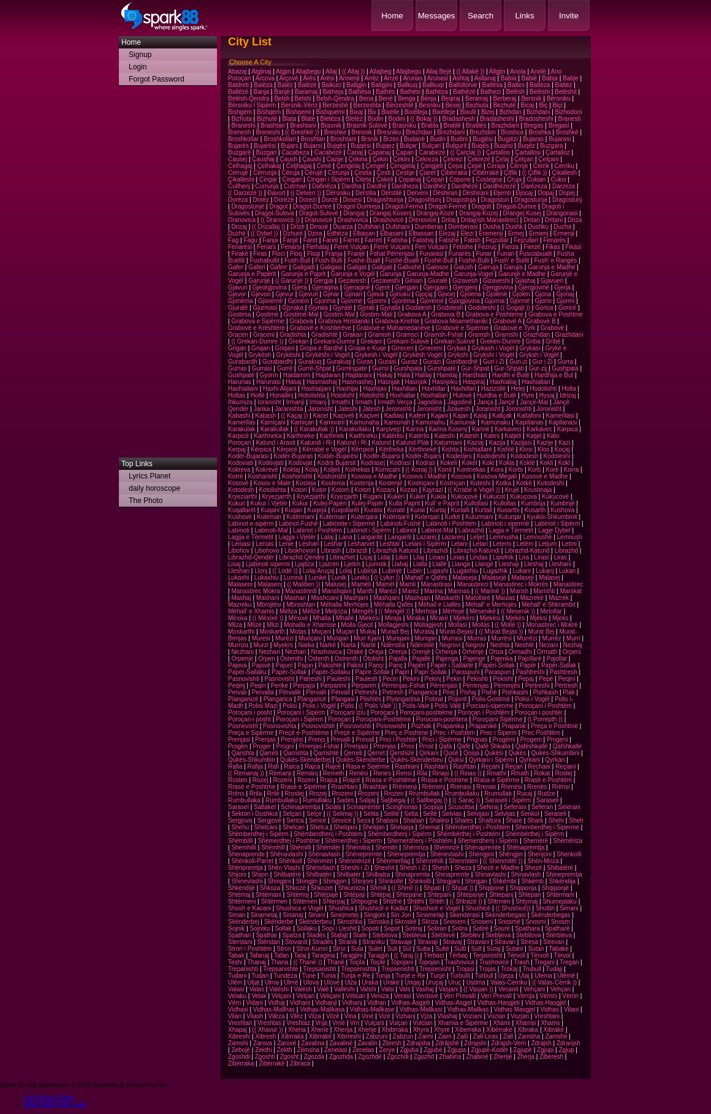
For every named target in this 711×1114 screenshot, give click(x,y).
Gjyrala (318, 307)
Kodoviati (240, 462)
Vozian (496, 1016)
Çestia (362, 172)
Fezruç (487, 247)
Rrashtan (375, 786)
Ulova (311, 982)
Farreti (373, 240)
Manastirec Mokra (255, 591)
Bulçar (408, 145)
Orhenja (446, 651)
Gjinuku (399, 294)
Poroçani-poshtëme (426, 712)
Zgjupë (522, 1050)
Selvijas (504, 813)
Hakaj (385, 375)
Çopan (435, 179)
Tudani (237, 975)
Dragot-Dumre (312, 206)
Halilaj (423, 375)
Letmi (569, 543)
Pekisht (503, 678)
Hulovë (462, 395)
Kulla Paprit (404, 503)
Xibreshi (239, 1036)
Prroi (407, 746)
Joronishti (518, 408)
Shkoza (270, 888)
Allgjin (497, 71)
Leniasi (241, 543)
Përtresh (566, 685)
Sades (345, 800)
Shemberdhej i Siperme (547, 827)
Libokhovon (300, 550)
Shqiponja (522, 888)
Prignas (476, 739)
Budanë (414, 139)
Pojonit (457, 699)
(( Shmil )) (405, 888)
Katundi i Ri (316, 442)
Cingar (268, 179)
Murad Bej (395, 631)
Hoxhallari (433, 395)
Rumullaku (317, 800)
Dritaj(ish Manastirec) (490, 220)
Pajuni (283, 665)
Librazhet (342, 557)
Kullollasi (476, 503)
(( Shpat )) (459, 888)
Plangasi (342, 699)
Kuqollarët (345, 510)
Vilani (571, 1009)
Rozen (306, 780)
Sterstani (240, 942)
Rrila (255, 793)
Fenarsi (291, 247)
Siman (236, 915)
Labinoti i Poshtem (451, 523)
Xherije (366, 1029)
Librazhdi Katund (395, 550)
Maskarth (447, 597)
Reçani (490, 766)
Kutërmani (300, 516)
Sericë (317, 820)
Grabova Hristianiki (344, 321)
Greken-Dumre (500, 341)
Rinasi (440, 773)
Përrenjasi (444, 685)
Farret (351, 240)
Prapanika (450, 726)
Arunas (412, 78)
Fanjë (290, 240)
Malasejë (494, 577)
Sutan (536, 948)
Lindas (478, 557)
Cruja (514, 179)
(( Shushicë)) (512, 908)
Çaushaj (263, 159)
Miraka (415, 618)
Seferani (515, 807)
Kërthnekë (423, 449)
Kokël (469, 462)
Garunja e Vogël (353, 274)
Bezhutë (504, 105)
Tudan (259, 975)
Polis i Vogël (318, 705)
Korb (534, 469)
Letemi (502, 543)
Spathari (239, 935)
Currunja (266, 186)
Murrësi (502, 638)
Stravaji (427, 942)
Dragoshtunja (385, 199)
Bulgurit (456, 145)
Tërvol (562, 955)
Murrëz (551, 638)
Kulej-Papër (368, 503)
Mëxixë (298, 618)
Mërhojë (454, 611)
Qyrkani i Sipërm (491, 759)
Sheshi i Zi (354, 867)
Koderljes (459, 456)
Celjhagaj (299, 166)
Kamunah (397, 422)
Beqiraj (450, 98)
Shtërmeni (242, 901)
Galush (463, 267)
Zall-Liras (485, 1036)
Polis (347, 705)
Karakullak (274, 429)
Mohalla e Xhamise (310, 624)
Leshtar (389, 543)
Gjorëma (403, 301)
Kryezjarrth (276, 496)
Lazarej (426, 537)
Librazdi (356, 550)
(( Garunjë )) (291, 280)
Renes (382, 773)
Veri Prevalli (459, 996)
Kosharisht (262, 476)
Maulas (505, 597)
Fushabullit (264, 260)
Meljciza (336, 611)
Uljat (254, 982)
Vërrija (525, 996)
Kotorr (362, 489)
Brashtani (303, 125)
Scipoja (433, 807)
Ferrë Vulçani (392, 247)
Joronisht (548, 408)
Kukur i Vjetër (269, 503)
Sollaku (307, 928)
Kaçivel (369, 415)
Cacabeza (295, 152)
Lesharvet (361, 543)
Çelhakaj (269, 166)
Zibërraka (241, 1063)
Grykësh (259, 354)
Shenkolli (569, 854)
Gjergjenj (465, 287)
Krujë (512, 489)
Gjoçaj (423, 294)
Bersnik (531, 98)
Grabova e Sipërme (257, 321)
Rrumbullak (424, 793)
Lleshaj (534, 564)
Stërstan (268, 942)
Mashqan (417, 597)
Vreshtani (547, 1016)
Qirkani (429, 753)
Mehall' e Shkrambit (549, 604)
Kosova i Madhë (424, 476)
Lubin (414, 570)
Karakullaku (355, 429)
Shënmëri (320, 861)
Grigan (237, 348)
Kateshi (445, 435)
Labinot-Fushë (298, 523)
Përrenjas (476, 685)
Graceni (264, 334)
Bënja (428, 98)
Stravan (505, 942)
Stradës (322, 942)
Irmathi (341, 402)
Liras (560, 557)
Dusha (492, 226)
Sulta (423, 948)
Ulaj (524, 975)
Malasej (549, 577)
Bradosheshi (536, 118)
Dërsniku (338, 193)
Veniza (379, 996)
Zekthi (263, 1050)
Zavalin (367, 1043)
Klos (543, 449)
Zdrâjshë (447, 1043)
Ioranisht (269, 402)
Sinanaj (293, 915)
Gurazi (432, 361)
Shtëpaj (380, 894)
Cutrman (295, 186)
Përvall (340, 692)
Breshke (335, 132)
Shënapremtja (525, 847)
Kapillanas (529, 422)
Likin (401, 557)
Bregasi (559, 125)
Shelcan (294, 827)
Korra (571, 469)
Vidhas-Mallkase (371, 1009)
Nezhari (295, 651)
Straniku (373, 942)
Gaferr (278, 267)
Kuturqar (510, 516)
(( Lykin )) (387, 577)
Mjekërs (463, 618)
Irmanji (295, 402)
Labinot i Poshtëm (317, 530)
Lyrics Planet (149, 476)
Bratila (429, 125)
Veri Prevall (496, 996)
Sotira (460, 928)
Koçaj (562, 449)
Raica (292, 766)
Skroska (378, 921)
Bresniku (389, 132)
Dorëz (261, 199)
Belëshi (540, 91)
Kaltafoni (529, 415)
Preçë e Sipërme (356, 732)
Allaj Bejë (439, 71)
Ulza (350, 982)
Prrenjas (384, 746)
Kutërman (332, 516)
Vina (350, 1016)
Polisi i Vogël (532, 699)
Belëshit (566, 91)
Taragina (323, 955)
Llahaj (400, 564)
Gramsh (479, 334)
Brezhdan (419, 132)
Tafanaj (259, 955)
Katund (381, 442)
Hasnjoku (445, 381)
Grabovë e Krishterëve (320, 328)
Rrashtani (345, 786)
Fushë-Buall (364, 260)
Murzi (261, 645)
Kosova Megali (497, 476)
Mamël (385, 584)
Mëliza (288, 611)
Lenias (264, 543)
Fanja (270, 240)
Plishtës (370, 699)
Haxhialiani (243, 388)
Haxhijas (375, 388)
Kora (496, 469)
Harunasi (268, 381)
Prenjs (316, 739)
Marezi (388, 591)
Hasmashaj (321, 381)
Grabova (301, 321)
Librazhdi (436, 550)
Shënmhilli (430, 861)
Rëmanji (280, 773)
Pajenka (501, 658)
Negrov (475, 645)
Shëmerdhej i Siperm (353, 840)
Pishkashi (515, 692)
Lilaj (418, 557)
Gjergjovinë (534, 287)
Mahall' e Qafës (426, 577)
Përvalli (316, 692)
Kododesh (524, 456)
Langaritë (370, 537)
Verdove (427, 996)
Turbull (484, 975)
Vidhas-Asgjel (454, 1002)
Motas (298, 631)
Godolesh (449, 307)
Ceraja (495, 166)
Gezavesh (352, 280)
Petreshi (366, 692)
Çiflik (510, 172)
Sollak (283, 928)
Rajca (313, 766)
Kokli (546, 462)
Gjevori (261, 294)
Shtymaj (526, 901)
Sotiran (437, 928)
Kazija (497, 442)
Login (137, 67)
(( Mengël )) (395, 611)
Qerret (375, 753)
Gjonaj (565, 294)
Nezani (548, 645)
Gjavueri (552, 280)
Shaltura (489, 820)
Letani (459, 543)
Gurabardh (242, 361)
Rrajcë (351, 780)
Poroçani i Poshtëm (545, 705)
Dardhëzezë (499, 186)
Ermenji (563, 233)
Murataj (424, 631)
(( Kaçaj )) (294, 415)
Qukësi (493, 753)
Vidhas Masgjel (515, 1009)
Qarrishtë (325, 753)
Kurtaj (438, 510)
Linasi (437, 557)
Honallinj (281, 395)
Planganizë (243, 699)
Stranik (347, 942)
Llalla (420, 564)
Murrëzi (527, 638)
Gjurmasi (265, 307)
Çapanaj (379, 152)
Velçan (305, 996)
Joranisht (488, 408)
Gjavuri (238, 287)
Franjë (356, 253)
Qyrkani (529, 759)
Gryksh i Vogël (538, 354)
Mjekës (515, 618)
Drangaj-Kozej (478, 213)
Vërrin (570, 996)
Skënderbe (279, 921)
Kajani (439, 415)
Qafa (445, 746)
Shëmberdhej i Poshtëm (478, 827)
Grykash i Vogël (492, 348)
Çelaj (502, 159)
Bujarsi (312, 145)
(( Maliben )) (303, 584)
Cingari (292, 179)
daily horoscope (154, 488)
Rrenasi (460, 786)
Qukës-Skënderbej (305, 759)
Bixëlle (390, 112)
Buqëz (526, 145)
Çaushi (311, 159)
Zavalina (313, 1043)
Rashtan (465, 766)
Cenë (324, 166)
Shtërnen (304, 901)
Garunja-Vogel (473, 274)
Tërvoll (539, 955)
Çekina (357, 159)
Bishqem (269, 112)
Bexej (453, 105)
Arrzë (391, 78)
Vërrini (548, 996)
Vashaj (425, 989)
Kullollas (504, 503)
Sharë (514, 820)
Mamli (408, 584)
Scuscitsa (461, 807)
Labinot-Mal (437, 530)
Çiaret (427, 172)
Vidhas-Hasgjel (545, 1002)
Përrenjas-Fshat (403, 685)
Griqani (284, 348)
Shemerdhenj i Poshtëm (420, 840)
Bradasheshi (497, 118)
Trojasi (465, 969)
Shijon (259, 874)
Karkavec (539, 429)
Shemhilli (243, 847)
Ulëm (235, 982)
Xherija (342, 1029)
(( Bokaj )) (424, 118)
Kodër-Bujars (423, 456)
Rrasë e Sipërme (303, 786)
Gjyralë (342, 307)
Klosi (526, 449)
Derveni (417, 193)
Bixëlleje (443, 112)
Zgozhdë (370, 1056)
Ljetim (352, 564)
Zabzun (403, 1036)
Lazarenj (453, 537)
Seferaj (489, 807)
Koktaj (291, 469)
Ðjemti (502, 193)
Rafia (235, 766)
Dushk (514, 226)
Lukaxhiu (266, 577)
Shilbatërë (287, 874)
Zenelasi (336, 1050)
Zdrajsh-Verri (508, 1043)
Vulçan (398, 1023)
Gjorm (543, 301)
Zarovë (286, 1043)
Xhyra (421, 1029)
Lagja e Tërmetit (511, 530)
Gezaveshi (385, 280)
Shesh (440, 867)
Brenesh (239, 132)
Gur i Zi (543, 361)
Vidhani (300, 1002)
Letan (480, 543)
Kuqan (293, 510)
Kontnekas (471, 469)
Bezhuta (477, 105)
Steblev (470, 935)
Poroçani (382, 712)
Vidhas (549, 1009)
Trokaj (509, 969)
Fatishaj (423, 240)
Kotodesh (241, 489)
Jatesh (371, 408)
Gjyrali (366, 307)
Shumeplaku (559, 901)
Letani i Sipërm (425, 543)
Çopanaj (409, 179)
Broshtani (343, 139)
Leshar (333, 543)
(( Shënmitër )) (502, 861)
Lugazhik (495, 570)
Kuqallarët (242, 510)
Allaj (331, 71)
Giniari (414, 280)
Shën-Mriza (543, 861)
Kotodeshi (550, 483)
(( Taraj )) (406, 955)
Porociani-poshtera (442, 719)
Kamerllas (241, 422)
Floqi (314, 253)
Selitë (391, 813)
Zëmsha (308, 1050)
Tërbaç (458, 955)
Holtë (258, 395)
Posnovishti (355, 726)
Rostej (563, 773)
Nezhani (242, 651)
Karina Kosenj (447, 429)
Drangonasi (561, 213)
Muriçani (310, 638)
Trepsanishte (280, 969)
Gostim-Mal (339, 314)
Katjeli (512, 435)
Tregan (569, 962)
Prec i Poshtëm (454, 732)
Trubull (531, 969)
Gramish (379, 334)
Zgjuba (409, 1050)
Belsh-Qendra (335, 98)
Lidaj (384, 557)
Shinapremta (412, 874)
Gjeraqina (325, 287)
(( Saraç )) (466, 800)
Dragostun (495, 199)
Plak (568, 692)
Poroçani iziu (347, 712)
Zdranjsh (568, 1043)
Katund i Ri (351, 442)
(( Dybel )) (264, 233)
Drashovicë (388, 220)
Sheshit (384, 867)
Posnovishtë (318, 726)
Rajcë (333, 766)
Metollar (551, 611)
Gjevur (284, 294)
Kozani (385, 489)
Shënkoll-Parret (252, 861)
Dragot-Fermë (447, 206)
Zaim (445, 1036)
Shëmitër (328, 847)
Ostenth (318, 658)
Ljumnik (375, 564)
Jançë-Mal (534, 402)
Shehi (556, 820)
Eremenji (491, 233)
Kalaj (480, 415)
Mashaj (241, 597)
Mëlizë (311, 611)
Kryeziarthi (242, 496)
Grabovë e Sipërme (462, 328)
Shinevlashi (246, 881)
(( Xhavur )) (267, 1029)
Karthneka (268, 435)
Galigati (381, 267)
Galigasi (331, 267)
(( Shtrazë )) (466, 901)
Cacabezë (328, 152)
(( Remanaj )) (246, 773)
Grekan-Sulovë (454, 341)
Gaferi (256, 267)
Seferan (542, 807)
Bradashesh (459, 118)
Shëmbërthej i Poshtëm (468, 834)
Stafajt (339, 935)
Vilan (234, 1016)
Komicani (387, 469)
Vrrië (338, 1023)
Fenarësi (240, 247)
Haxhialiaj (503, 381)
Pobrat (434, 699)
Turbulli (460, 975)
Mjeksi (538, 618)
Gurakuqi (339, 361)
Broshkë (567, 132)
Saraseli (547, 800)
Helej (518, 388)
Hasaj (294, 381)
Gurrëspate (351, 368)
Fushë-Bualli (402, 260)
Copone (460, 179)
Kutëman (269, 516)
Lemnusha (504, 537)
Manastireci (473, 584)
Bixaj (356, 112)
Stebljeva (498, 935)
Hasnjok (416, 381)
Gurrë (285, 368)
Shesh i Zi (413, 867)
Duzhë (237, 233)
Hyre (528, 395)
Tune (309, 975)
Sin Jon (400, 915)
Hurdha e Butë (497, 395)
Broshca (512, 132)
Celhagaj (240, 166)
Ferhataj (317, 247)
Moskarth (272, 631)
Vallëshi (344, 989)
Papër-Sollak (289, 672)
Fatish (472, 240)
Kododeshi (491, 456)
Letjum (547, 543)
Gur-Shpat (475, 368)
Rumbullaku (281, 800)
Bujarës (238, 145)
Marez (410, 591)
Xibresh (265, 1036)
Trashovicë (494, 962)
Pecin (390, 678)
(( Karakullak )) (314, 429)
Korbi (516, 469)
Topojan (428, 962)
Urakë (391, 982)
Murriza (238, 645)
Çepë (474, 166)
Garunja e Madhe (551, 267)
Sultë (442, 948)
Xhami (501, 1023)
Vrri (354, 1023)
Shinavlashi (490, 874)
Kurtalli (460, 510)
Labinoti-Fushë (401, 523)
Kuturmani (479, 516)
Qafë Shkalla (492, 746)
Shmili (378, 888)
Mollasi (457, 624)
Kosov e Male (272, 483)
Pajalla (398, 658)
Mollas (481, 624)
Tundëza (285, 975)
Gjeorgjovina (270, 287)
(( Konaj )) (418, 469)
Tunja (382, 975)
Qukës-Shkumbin (251, 759)
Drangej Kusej (522, 213)
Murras (476, 638)
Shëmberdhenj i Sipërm (400, 834)
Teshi (235, 962)
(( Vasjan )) (478, 989)
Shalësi (439, 820)
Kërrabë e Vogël (324, 449)
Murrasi (452, 638)
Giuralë (437, 280)
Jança (485, 402)
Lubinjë (391, 570)
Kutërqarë (396, 516)
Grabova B (445, 314)
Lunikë (317, 577)
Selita (371, 813)
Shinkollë (390, 881)
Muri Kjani (367, 638)
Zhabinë (477, 1056)
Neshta (500, 645)
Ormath (547, 651)
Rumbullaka (244, 800)
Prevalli (340, 739)
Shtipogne (364, 901)
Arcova (265, 78)
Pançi (376, 665)
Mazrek (559, 597)
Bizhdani (538, 112)
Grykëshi (288, 354)
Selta (411, 813)
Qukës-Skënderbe (361, 759)
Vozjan (520, 1016)
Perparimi (334, 685)
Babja (550, 78)
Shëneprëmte (363, 854)
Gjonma (325, 301)
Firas (260, 253)
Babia (509, 78)
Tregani (544, 962)
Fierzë (532, 247)
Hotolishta (311, 395)
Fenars (266, 247)
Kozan (408, 489)
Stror (339, 948)
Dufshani (397, 226)
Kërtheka (391, 449)
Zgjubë (433, 1050)
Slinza (430, 921)
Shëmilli (300, 847)
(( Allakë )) (471, 71)
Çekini (402, 159)
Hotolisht (342, 395)
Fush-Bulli (328, 260)
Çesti (383, 172)
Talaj (300, 955)
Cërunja (338, 172)
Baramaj (306, 91)
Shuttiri (545, 908)
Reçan (514, 766)
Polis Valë (448, 705)
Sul (406, 948)
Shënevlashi (446, 854)
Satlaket (265, 807)
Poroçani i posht (250, 712)
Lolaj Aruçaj (319, 570)
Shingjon (334, 881)
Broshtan (313, 139)
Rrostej (294, 793)
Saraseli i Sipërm (508, 800)
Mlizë (255, 624)
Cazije (335, 159)
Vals (405, 989)
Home (392, 15)
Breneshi (267, 132)
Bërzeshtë (400, 105)
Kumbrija (533, 503)
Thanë (335, 962)
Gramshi (506, 334)
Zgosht (289, 1056)
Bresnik (362, 132)
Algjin (283, 71)
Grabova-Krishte (397, 321)
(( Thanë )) (307, 962)
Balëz (285, 85)
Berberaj (504, 98)
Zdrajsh (541, 1043)
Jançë (506, 402)
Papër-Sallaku (247, 672)
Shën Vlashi (284, 867)
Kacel (320, 415)
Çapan (405, 152)
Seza (364, 820)
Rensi (404, 773)
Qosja (471, 753)
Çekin (381, 159)
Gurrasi (262, 368)
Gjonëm (298, 301)
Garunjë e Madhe (522, 274)
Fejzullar (497, 240)
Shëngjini (481, 854)
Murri (573, 638)
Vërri (234, 1002)
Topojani (401, 962)
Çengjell (431, 166)
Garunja (390, 274)
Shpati (432, 888)
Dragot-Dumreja (358, 206)
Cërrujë (238, 172)
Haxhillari (463, 388)
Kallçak (502, 415)
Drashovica (352, 220)
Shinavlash (526, 874)
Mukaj (368, 631)
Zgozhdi (398, 1056)
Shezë (533, 867)
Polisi (290, 705)
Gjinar (331, 294)
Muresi (261, 638)
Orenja (398, 651)
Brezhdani (451, 132)
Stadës (315, 935)
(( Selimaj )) (343, 813)
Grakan (353, 334)
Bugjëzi (508, 139)
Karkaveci (508, 429)
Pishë (488, 692)
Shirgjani (448, 881)
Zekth (284, 1050)
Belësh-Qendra (248, 98)
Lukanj (544, 570)
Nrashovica (326, 651)
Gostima (239, 314)
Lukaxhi (238, 577)
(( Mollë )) (508, 624)
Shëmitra (358, 847)
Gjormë (520, 301)
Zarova (262, 1043)
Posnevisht (243, 726)
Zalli (462, 1036)
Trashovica (459, 962)
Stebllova (528, 935)
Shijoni (237, 874)
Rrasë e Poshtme (251, 786)
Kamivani (331, 422)
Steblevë (443, 935)
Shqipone (491, 888)
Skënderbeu (315, 921)
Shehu (240, 827)
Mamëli (361, 584)
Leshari (309, 543)
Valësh (303, 989)
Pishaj (468, 692)
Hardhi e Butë (511, 375)
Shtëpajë (326, 894)
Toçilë (378, 962)
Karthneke (301, 435)
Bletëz (354, 118)
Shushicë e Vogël (436, 908)
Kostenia (333, 483)
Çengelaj (348, 166)
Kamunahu (430, 422)
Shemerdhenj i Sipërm (487, 840)
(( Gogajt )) (515, 307)
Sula (357, 948)
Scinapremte (363, 807)
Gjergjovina (498, 287)
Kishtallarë (477, 449)
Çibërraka (454, 172)
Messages (436, 15)
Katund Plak (412, 442)
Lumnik (293, 577)
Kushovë (240, 516)
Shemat (429, 827)
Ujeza (506, 975)
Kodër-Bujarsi (382, 456)
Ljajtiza (304, 564)
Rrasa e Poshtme (444, 780)
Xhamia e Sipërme (463, 1023)
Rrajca (329, 780)
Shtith (437, 901)
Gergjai (323, 280)
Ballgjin (356, 85)
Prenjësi (292, 739)
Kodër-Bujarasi (248, 456)
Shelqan (373, 827)
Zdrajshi (475, 1043)
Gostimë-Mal (301, 314)
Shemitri (386, 847)
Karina (415, 429)
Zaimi (425, 1036)
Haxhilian (404, 388)
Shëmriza (415, 847)
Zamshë (556, 1036)
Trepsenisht (435, 969)
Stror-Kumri (311, 948)
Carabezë (432, 152)
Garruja (488, 267)
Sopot (392, 928)
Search (480, 15)
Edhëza (337, 233)
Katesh (469, 435)
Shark (535, 820)
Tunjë (437, 975)
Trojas (487, 969)
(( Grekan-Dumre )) (257, 341)
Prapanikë (482, 726)
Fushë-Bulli (473, 260)
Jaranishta (289, 408)
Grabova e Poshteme (494, 314)
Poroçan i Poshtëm (484, 712)
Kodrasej (373, 462)
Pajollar (557, 658)
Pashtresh (563, 672)
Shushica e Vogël (299, 908)
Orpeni (572, 651)
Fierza (510, 247)
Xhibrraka (395, 1029)
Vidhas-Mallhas (274, 1009)
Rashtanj (436, 766)
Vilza (314, 1016)
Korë (552, 469)
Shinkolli (419, 881)
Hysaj (547, 395)
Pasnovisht (279, 678)
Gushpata (565, 368)
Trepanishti (243, 969)
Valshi (368, 989)
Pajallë (421, 658)
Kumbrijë (562, 503)
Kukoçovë (464, 496)
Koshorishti (297, 476)
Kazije (545, 442)
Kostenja (362, 483)
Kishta (449, 449)
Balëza (263, 85)
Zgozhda (341, 1056)
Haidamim (297, 375)
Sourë (501, 928)
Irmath (364, 402)
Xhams (550, 1023)
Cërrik (541, 166)
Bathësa (359, 91)
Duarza (342, 226)
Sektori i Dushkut (254, 813)
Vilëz (296, 1016)
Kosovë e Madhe (545, 476)
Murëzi (284, 638)
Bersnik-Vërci (299, 105)
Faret (310, 240)
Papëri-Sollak (496, 665)
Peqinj (236, 685)
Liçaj (366, 557)
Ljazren (329, 564)
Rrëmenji (404, 786)
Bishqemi (298, 112)
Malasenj (269, 584)
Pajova (237, 665)
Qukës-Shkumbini (555, 753)
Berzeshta (367, 105)
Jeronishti (399, 408)
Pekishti (477, 678)
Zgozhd (424, 1056)
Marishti (544, 591)
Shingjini (279, 881)
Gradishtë (324, 334)
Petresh (392, 692)
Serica (294, 820)
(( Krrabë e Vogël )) (474, 489)
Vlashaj (447, 1016)
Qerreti (353, 753)
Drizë (298, 226)
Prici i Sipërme (442, 739)
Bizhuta (241, 118)
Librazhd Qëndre (302, 557)
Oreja (375, 651)
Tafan (281, 955)
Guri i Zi (493, 361)
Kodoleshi (556, 456)
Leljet (477, 537)
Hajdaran (328, 375)
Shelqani (345, 827)
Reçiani (565, 766)
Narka (306, 645)
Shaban (413, 820)
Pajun (305, 665)
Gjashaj (525, 280)
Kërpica (261, 449)
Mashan (295, 597)
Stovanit (296, 942)
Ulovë (332, 982)
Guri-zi (518, 361)
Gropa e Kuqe (367, 348)
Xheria (297, 1029)
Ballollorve (463, 85)
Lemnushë (537, 537)
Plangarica (278, 699)
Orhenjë (473, 651)
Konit (445, 469)
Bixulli (468, 112)
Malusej (335, 584)
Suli (392, 948)
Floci (278, 253)
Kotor (319, 489)
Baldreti (238, 85)
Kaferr (417, 415)
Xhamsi (525, 1023)
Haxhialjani (317, 388)
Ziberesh (551, 1056)
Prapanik (514, 726)
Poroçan (339, 719)
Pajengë (474, 658)
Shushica (341, 908)
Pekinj (433, 678)
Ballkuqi (433, 85)
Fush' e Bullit (511, 260)
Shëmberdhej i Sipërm (258, 834)
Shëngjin (511, 854)
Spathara (527, 928)
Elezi (467, 233)
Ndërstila (393, 645)
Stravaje (401, 942)
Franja (333, 253)
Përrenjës (507, 685)
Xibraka (527, 1029)
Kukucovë (555, 496)
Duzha (562, 226)
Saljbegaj (393, 800)
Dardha (351, 186)
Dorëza (238, 199)
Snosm (560, 921)
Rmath (520, 773)
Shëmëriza (567, 840)
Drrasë (319, 226)
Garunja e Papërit (252, 274)
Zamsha (529, 1036)
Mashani (267, 597)
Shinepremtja (564, 874)
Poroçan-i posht (249, 719)
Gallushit (409, 267)
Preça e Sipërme (250, 732)
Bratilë (452, 125)
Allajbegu (408, 71)
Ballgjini (381, 85)
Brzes (391, 139)
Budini (459, 139)
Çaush (288, 159)
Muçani (321, 631)
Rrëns (236, 793)
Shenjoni (540, 854)
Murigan (338, 638)
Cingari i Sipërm (328, 179)
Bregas (534, 125)
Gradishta (292, 334)
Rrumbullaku (462, 793)
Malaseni (240, 584)
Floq (296, 253)
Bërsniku (559, 98)
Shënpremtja (245, 867)
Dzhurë (293, 233)
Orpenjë (242, 658)
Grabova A (411, 314)
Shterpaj (333, 901)
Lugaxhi (437, 570)
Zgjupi (545, 1050)
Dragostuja (461, 199)
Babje (571, 78)
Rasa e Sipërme (368, 766)
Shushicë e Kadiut (383, 908)
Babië (530, 78)
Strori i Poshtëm (250, 948)
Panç (396, 665)
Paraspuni (465, 672)
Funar (484, 253)
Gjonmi (377, 301)
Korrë (235, 476)
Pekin (454, 678)
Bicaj (527, 105)
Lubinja (367, 570)
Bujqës (336, 145)
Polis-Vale (415, 705)
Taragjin (378, 955)
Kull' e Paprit (442, 503)
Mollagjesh (428, 624)
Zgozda (313, 1056)
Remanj (307, 773)
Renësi (358, 773)
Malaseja (464, 577)
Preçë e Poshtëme (304, 732)
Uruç (454, 982)
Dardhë (377, 186)
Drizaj (239, 226)
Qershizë (402, 753)
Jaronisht (320, 408)
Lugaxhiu (466, 570)
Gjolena (470, 294)
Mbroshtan (300, 604)
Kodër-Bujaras (293, 456)
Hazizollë (493, 388)
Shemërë (536, 840)
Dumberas (429, 226)
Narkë (327, 645)
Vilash (254, 1016)
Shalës (463, 820)
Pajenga (447, 658)
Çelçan (523, 159)
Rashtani (407, 766)
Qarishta (242, 753)
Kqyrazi (432, 489)
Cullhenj (239, 186)
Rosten (238, 780)
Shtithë (392, 901)
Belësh (515, 91)
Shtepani (439, 894)
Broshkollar (243, 139)
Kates (492, 435)
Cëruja (290, 172)
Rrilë (273, 793)
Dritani (554, 220)
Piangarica (422, 692)
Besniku (430, 105)
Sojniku (259, 928)
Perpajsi (304, 685)
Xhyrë (442, 1029)
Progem (531, 739)
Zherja (525, 1056)
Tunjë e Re (410, 975)
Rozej (260, 780)
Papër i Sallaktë (451, 665)
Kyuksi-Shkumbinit (552, 516)
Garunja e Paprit (303, 274)
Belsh (281, 98)
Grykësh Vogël (423, 354)
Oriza (496, 651)
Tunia (328, 975)
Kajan (461, 415)
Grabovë (552, 328)
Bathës (385, 91)
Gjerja (562, 287)
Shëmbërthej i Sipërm (534, 834)
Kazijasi (521, 442)
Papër (528, 665)
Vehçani (534, 989)
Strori (283, 948)
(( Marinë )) (490, 591)
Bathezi (491, 91)
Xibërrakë (499, 1029)
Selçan (292, 813)
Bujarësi (265, 145)
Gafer (235, 267)
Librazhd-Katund (526, 550)
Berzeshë (335, 105)
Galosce (437, 267)
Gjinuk (375, 294)
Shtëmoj (297, 894)
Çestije (404, 172)
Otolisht (373, 658)
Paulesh (367, 678)
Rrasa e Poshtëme (390, 780)
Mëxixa (238, 618)
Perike (279, 685)
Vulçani (374, 1023)
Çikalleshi (241, 179)
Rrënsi (561, 786)
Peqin (258, 685)
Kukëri (396, 496)
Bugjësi (483, 139)
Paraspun (497, 672)
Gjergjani (435, 287)
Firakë (239, 253)
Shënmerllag (393, 861)
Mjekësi (490, 618)
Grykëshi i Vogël (327, 354)
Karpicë (238, 435)
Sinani (316, 915)
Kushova (562, 510)
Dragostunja (530, 199)
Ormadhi (520, 651)
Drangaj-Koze (435, 213)
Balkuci (331, 85)
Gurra (566, 361)
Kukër (417, 496)
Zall (508, 1036)
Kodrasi (400, 462)
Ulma (272, 982)
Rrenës (537, 786)
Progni (285, 746)
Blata (289, 118)
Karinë (481, 429)
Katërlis (419, 435)
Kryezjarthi (311, 496)
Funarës (460, 253)
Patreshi (310, 678)
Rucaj (525, 793)
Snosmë (509, 921)
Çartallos (498, 152)
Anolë (538, 71)
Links (524, 15)
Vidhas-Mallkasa (322, 1009)
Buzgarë (239, 152)
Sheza (462, 867)
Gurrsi (380, 368)
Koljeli (332, 469)
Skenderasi (464, 915)
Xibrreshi (348, 1036)
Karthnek (332, 435)
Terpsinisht (488, 955)
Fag (233, 240)
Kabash (265, 415)
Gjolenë (496, 294)
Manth (365, 591)
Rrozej (318, 793)
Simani (569, 908)
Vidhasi (238, 1009)
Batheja (332, 91)
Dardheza (405, 186)
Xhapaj (237, 1029)
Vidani (254, 1002)
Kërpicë (286, 449)
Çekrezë (479, 159)
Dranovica (242, 220)
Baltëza (540, 85)
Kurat (417, 510)
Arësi (328, 78)
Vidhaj (276, 1002)
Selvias (452, 813)
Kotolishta (272, 489)
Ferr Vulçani (431, 247)
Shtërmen (274, 901)
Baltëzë (238, 91)
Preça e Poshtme (554, 726)
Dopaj (545, 193)
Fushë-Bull (439, 260)
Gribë (553, 341)
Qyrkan (555, 759)
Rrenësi (511, 786)
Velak (258, 996)
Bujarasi (560, 139)
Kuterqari (427, 516)
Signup (140, 54)
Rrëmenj (433, 786)
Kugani (372, 496)
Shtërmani (560, 894)
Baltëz (563, 85)
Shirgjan (476, 881)
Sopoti (370, 928)
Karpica (567, 429)
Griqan (260, 348)
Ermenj (539, 233)
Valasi (236, 989)
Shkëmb (532, 881)
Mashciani (325, 597)
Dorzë (330, 199)
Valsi (387, 989)
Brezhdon (483, 132)
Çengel (375, 166)
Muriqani (397, 638)
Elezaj (447, 233)
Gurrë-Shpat (314, 368)
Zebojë (240, 1050)
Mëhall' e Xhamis (251, 611)
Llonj (260, 570)
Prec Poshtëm (541, 732)
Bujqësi (361, 145)
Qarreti (268, 753)
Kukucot (494, 496)
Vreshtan (240, 1023)
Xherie (320, 1029)
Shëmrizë (446, 847)
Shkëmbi (504, 881)
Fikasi (573, 247)
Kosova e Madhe (374, 476)
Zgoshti (265, 1056)
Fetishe (463, 247)
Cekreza (426, 159)
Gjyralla (389, 307)
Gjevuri (308, 294)
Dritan (531, 220)
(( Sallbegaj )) (429, 800)
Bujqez (385, 145)
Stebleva (415, 935)
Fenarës (554, 240)
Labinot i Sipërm (369, 530)
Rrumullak (498, 793)
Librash (331, 550)
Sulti (460, 948)
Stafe (360, 935)
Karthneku (363, 435)
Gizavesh (465, 280)
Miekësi (369, 618)
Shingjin (307, 881)
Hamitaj (446, 375)
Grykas (456, 348)
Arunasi (437, 78)
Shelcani (265, 827)
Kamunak (463, 422)
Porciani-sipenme (490, 705)
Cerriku (564, 166)
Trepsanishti (319, 969)
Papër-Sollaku (330, 672)
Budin (438, 139)
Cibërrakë (485, 172)
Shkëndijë (241, 888)
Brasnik (331, 125)
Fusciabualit (535, 253)
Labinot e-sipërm (250, 523)
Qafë (464, 746)
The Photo (145, 500)
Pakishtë (329, 665)
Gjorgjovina (464, 301)
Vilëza (276, 1016)
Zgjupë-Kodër (490, 1050)
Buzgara (551, 145)
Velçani (281, 996)
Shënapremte (483, 847)
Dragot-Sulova (274, 213)
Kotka (503, 483)
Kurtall (483, 510)
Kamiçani (273, 422)
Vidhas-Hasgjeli (498, 1002)
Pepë (546, 678)
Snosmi (535, 921)
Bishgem (240, 112)
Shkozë (296, 888)
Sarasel (238, 807)
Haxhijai (347, 388)
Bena (366, 98)
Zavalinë (340, 1043)
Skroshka (349, 921)
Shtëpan (530, 894)
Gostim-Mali (376, 314)
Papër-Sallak (558, 665)
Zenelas (363, 1050)
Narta (348, 645)
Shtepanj (501, 894)
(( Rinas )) (467, 773)
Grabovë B (541, 321)
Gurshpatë (441, 368)
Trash (521, 962)
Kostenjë (391, 483)
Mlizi (273, 624)
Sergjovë (269, 820)
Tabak (236, 955)
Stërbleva (559, 935)
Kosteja (305, 483)
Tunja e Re (356, 975)
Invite (569, 15)
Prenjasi (239, 739)
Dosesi (352, 199)
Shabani (387, 820)
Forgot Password (156, 79)
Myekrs (283, 645)
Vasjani (448, 989)
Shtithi (415, 901)
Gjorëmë (431, 301)
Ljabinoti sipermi (268, 564)
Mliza (235, 624)
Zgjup (566, 1050)
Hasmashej (357, 381)
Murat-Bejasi (456, 631)
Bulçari (431, 145)
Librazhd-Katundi (476, 550)
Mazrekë (532, 597)
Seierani (569, 807)
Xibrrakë (320, 1036)
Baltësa (492, 85)
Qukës (517, 753)
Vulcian (422, 1023)
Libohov (238, 550)
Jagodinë (460, 402)
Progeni (557, 739)
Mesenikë (483, 611)
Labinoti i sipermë (505, 523)
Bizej (488, 112)
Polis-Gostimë (491, 699)
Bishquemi (330, 112)
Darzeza (563, 186)
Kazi (564, 442)
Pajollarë (530, 658)
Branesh (569, 118)
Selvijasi (478, 813)
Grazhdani (569, 334)
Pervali (237, 692)
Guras (364, 361)
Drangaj (354, 213)
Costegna (489, 179)
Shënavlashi (286, 854)
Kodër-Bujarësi (337, 456)
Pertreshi (537, 685)
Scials (333, 807)
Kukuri (236, 503)
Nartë (368, 645)
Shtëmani (268, 894)
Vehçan (560, 989)
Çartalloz (557, 152)
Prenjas (265, 739)
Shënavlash (324, 854)
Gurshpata (408, 368)
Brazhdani (505, 125)
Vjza (426, 1016)
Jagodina (430, 402)
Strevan (553, 942)
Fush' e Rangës (555, 260)
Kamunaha (364, 422)
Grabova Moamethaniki (455, 321)
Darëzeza (534, 186)
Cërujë (313, 172)
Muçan (345, 631)
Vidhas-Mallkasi (421, 1009)
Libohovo (266, 550)
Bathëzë (464, 91)
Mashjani (356, 597)
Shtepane (409, 894)
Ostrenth (346, 658)
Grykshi (457, 354)
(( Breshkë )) (302, 132)
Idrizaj (568, 395)
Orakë (355, 651)
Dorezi (308, 199)
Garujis (513, 267)
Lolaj (346, 570)
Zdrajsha (418, 1043)
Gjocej (446, 294)
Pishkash (545, 692)
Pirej (449, 692)
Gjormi (565, 301)
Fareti (330, 240)
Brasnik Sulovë (366, 125)
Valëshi (279, 989)
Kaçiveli (343, 415)
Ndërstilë (422, 645)
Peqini (567, 678)
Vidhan (376, 1002)
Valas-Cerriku (508, 982)
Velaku (237, 996)
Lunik (339, 577)
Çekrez (453, 159)
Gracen (238, 334)
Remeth (333, 773)
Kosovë (238, 483)
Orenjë (421, 651)
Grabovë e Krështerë (256, 328)
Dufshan (369, 226)
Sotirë (481, 928)
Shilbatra (378, 874)
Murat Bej (541, 631)
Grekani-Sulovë (408, 341)
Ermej (516, 233)
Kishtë (505, 449)
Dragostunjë (247, 206)
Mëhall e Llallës (439, 604)
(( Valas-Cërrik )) (554, 982)
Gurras (237, 368)
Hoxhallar (403, 395)
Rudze (546, 793)
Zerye (387, 1050)
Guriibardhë (461, 361)
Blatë (308, 118)
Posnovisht (391, 726)
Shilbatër (348, 874)
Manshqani (337, 591)
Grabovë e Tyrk (514, 328)
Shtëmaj (239, 894)
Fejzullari (526, 240)
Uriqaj (412, 982)
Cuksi (558, 179)
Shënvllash (320, 867)
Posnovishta (279, 726)
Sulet (375, 948)
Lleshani (560, 564)
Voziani (472, 1016)
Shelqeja (402, 827)
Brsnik (369, 139)
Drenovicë (422, 220)
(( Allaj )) (353, 71)
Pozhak (421, 726)
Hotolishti (371, 395)
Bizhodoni (568, 112)
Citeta (363, 179)
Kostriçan (452, 483)
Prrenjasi (356, 746)
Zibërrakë (271, 1063)
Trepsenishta (358, 969)
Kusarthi (508, 510)
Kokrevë (267, 469)
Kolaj (312, 469)
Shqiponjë (555, 888)
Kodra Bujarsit (336, 462)
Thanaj (256, 962)
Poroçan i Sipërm (299, 719)
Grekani (371, 341)
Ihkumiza (240, 402)
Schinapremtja (300, 807)
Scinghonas (402, 807)
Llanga (461, 564)
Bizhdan (511, 112)
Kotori (299, 489)
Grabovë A (507, 321)
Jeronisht (429, 408)
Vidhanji (325, 1002)
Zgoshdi (239, 1056)
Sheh (576, 820)
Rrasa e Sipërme (496, 780)
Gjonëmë (270, 301)
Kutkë (452, 516)
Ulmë (291, 982)
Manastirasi (436, 584)
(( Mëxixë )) (268, 618)
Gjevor (237, 294)
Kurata (373, 510)
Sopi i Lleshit (339, 928)
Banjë (282, 91)
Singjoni (374, 915)
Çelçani (548, 159)
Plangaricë (311, 699)
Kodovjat (301, 462)
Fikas (553, 247)
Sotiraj (413, 928)
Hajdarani (359, 375)
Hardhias (475, 375)
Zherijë (502, 1056)
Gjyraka (293, 307)
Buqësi (503, 145)
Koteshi (480, 483)
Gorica (544, 307)
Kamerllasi (560, 415)
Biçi (557, 105)
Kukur (300, 503)
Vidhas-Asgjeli (410, 1002)
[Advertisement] (168, 275)
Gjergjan (406, 287)
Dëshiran (445, 193)
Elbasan (364, 233)
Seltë (430, 813)
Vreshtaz (298, 1023)
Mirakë (439, 618)
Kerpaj (237, 449)
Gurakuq (309, 361)
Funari (505, 253)
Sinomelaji (430, 915)
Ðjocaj (524, 193)
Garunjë (259, 280)
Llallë (439, 564)
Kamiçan (302, 422)
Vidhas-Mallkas (468, 1009)
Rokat (542, 773)
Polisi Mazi (263, 705)
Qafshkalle (567, 746)
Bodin (376, 118)
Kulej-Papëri (329, 503)
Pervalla (263, 692)
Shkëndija (562, 881)
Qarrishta (295, 753)
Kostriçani (421, 483)
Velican (355, 996)
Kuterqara (364, 516)
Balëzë (307, 85)
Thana (279, 962)
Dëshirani (476, 193)
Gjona (543, 294)
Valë (323, 989)
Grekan (299, 341)
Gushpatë (241, 375)
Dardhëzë (464, 186)
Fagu (250, 240)
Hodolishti (543, 388)
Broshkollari (279, 139)
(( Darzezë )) (245, 193)
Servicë (341, 820)
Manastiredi (301, 591)
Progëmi (503, 739)
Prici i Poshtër (398, 739)
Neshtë (524, 645)
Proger (262, 746)
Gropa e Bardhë (321, 348)
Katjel (534, 435)
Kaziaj (475, 442)
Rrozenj (368, 793)
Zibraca (300, 1063)
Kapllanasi (563, 422)
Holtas (236, 395)
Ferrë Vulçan (351, 247)
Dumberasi (462, 226)
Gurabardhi (277, 361)
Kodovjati (270, 462)
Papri (402, 672)
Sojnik (236, 928)
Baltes (516, 85)
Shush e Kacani (249, 908)
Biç (543, 105)
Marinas (459, 591)
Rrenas (486, 786)
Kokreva (239, 469)
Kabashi (239, 415)
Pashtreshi (529, 672)
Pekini (411, 678)
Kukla (438, 496)
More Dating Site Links (55, 1104)
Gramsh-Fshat (443, 334)
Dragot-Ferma (404, 206)
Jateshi (347, 408)
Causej (237, 159)
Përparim (363, 685)
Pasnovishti (243, 678)
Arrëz (371, 78)
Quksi (456, 759)
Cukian (536, 179)
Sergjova (240, 820)
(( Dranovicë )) (280, 220)
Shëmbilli (240, 840)
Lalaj (327, 537)
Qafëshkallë (531, 746)
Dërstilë (391, 193)
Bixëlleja (416, 112)
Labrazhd (471, 530)
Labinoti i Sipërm (557, 523)
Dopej (567, 193)
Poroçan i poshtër (539, 712)
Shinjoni (363, 881)
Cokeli (385, 179)
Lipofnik (503, 557)
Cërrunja (264, 172)
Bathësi (410, 91)
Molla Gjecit (357, 624)
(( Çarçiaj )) (466, 152)
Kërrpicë (362, 449)
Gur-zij (538, 368)
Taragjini (351, 955)
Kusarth (535, 510)
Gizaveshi (496, 280)
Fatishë (449, 240)
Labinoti (238, 530)
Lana (345, 537)
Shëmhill (272, 847)
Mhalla (321, 618)
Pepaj (526, 678)
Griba (532, 341)
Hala (403, 375)
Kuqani (269, 510)
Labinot (406, 530)
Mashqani (386, 597)
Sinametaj (264, 915)
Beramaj (476, 98)
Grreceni (430, 348)
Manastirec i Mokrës (520, 584)
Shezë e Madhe (497, 867)
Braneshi (243, 125)
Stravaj (452, 942)
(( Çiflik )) (534, 172)
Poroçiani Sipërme (498, 719)
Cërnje (519, 166)
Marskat (571, 591)
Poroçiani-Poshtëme (383, 719)
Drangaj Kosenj (390, 213)
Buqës (480, 145)
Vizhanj (405, 1016)
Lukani (522, 570)
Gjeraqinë (356, 287)
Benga (407, 98)
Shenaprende (246, 854)
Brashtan (272, 125)
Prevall (365, 739)
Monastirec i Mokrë (551, 624)
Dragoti (481, 206)
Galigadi (303, 267)
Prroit (426, 746)
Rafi (273, 766)
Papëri (416, 665)
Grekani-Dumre (335, 341)
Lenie (286, 543)
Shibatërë (560, 867)
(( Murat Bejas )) (501, 631)
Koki (488, 462)
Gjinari (353, 294)
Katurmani (448, 442)
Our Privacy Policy (50, 1097)
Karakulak (241, 429)
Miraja (393, 618)
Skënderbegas (551, 915)
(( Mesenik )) (518, 611)
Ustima (475, 982)
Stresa (529, 942)
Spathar (266, 935)
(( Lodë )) (284, 570)
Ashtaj (461, 78)
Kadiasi (394, 415)
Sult (476, 948)
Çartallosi (528, 152)
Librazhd (566, 550)
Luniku (360, 577)
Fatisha (397, 240)
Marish (519, 591)
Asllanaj (485, 78)
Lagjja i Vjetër (297, 537)
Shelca (319, 827)
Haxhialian (536, 381)
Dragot (278, 206)
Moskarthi (241, 631)
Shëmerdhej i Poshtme (289, 840)
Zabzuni (377, 1036)
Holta (568, 388)
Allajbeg (381, 71)
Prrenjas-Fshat (319, 746)
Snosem (454, 921)
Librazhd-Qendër (251, 557)
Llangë (484, 564)
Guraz (409, 361)
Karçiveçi (388, 429)
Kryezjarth (344, 496)
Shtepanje (470, 894)
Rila (422, 773)
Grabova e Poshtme (555, 314)
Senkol (529, 813)
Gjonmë (351, 301)
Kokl (564, 462)
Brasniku (404, 125)
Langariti (399, 537)
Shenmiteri (463, 861)
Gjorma (495, 301)
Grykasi (529, 348)
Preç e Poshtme (406, 732)
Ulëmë (566, 975)
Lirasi (541, 557)
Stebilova (384, 935)
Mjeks (560, 618)
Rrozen (393, 793)
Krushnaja (538, 489)
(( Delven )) (306, 193)
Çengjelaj (403, 166)
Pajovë (261, 665)
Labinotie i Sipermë (349, 523)
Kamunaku (496, 422)
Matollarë (477, 597)
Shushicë (477, 908)
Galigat (357, 267)
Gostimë (267, 314)
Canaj (355, 152)
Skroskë (406, 921)
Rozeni (282, 780)
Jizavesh (459, 408)
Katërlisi (393, 435)
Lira (524, 557)
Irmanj (318, 402)
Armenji (349, 78)
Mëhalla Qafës (393, 604)
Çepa (454, 166)
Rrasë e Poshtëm (548, 780)
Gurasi (387, 361)
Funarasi (431, 253)
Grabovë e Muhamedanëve (393, 328)
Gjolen (521, 294)
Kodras (425, 462)
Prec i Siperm (498, 732)
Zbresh (391, 1043)
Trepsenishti (397, 969)
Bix (372, 112)
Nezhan (269, 651)
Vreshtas (269, 1023)
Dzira (315, 233)
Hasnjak (389, 381)
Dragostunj (567, 199)
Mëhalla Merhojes (345, 604)
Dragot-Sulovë (318, 213)
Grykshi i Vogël (493, 354)
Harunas (239, 381)
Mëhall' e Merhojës (491, 604)
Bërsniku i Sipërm (252, 105)
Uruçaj (434, 982)
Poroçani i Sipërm (301, 712)
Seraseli (555, 813)
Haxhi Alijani (279, 388)
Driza (575, 220)
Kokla (506, 462)
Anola (518, 71)
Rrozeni (342, 793)
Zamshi (238, 1043)
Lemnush (569, 537)
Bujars (289, 145)
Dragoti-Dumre (516, 206)
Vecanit (508, 989)
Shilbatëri (319, 874)
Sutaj (494, 948)
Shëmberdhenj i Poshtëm (328, 834)
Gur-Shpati (508, 368)
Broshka (539, 132)
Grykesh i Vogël (376, 354)
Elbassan (420, 233)
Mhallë (345, 618)
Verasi (402, 996)
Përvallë (290, 692)
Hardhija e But (553, 375)
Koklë (527, 462)
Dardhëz (434, 186)
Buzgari (266, 152)
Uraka (370, 982)
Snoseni (482, 921)
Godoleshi (481, 307)
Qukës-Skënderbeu (416, 759)
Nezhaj (572, 645)
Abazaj (237, 71)
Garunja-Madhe (427, 274)
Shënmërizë (354, 861)
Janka (262, 408)
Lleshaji (508, 564)
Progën (238, 746)
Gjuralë (238, 307)
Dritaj (448, 220)
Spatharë (557, 928)
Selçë (314, 813)
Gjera (299, 287)
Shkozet (322, 888)
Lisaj (234, 564)
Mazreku (239, 604)
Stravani (478, 942)
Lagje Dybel (554, 530)
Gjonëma (240, 301)
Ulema (543, 975)
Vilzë (333, 1016)
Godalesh (418, 307)
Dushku (538, 226)
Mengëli (362, 611)
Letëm (524, 543)
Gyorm (269, 375)
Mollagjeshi (393, 624)
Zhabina (450, 1056)
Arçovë (288, 78)
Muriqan (425, 638)
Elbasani (391, 233)
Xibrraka (292, 1036)
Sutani (514, 948)
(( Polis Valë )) (378, 705)
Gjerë (382, 287)
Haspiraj (474, 381)
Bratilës (476, 125)
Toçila (357, 962)
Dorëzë (284, 199)
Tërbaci (434, 955)
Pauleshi (338, 678)
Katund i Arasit (275, 442)
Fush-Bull (297, 260)
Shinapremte (452, 874)
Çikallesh (564, 172)
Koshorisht (331, 476)
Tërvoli (516, 955)
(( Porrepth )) (545, 719)
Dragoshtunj (424, 199)
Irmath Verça (395, 402)
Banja (262, 91)
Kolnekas (357, 469)
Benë (385, 98)
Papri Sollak (430, 672)
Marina (433, 591)
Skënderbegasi (505, 915)
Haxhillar (434, 388)
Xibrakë (553, 1029)
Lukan (567, 570)
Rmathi (496, 773)
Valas (256, 989)
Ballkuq (407, 85)
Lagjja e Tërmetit (250, 537)
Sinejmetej (344, 915)
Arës (309, 78)
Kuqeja (317, 510)
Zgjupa (456, 1050)
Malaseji (522, 577)
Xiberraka (468, 1029)
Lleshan (238, 570)
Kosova (461, 476)
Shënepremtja (406, 854)
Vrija (321, 1023)
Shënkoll (290, 861)
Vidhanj (352, 1002)
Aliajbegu (308, 71)
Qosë (451, 753)
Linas (457, 557)
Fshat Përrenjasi (392, 253)
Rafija (256, 766)
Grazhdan (536, 334)
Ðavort (276, 193)
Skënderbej (243, 921)
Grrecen (403, 348)
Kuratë (396, 510)
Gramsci (407, 334)
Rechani (539, 766)
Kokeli (448, 462)
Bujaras (533, 139)
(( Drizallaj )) (268, 226)
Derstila (366, 193)
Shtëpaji (354, 894)
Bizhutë (267, 118)
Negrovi (449, 645)
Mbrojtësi (269, 604)
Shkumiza (351, 888)
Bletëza (330, 118)
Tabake (559, 948)
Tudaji (554, 969)
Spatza (292, 935)
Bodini (397, 118)
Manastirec (568, 584)
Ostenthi (291, 658)
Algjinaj (261, 71)
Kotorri (340, 489)
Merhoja (426, 611)
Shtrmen (499, 901)
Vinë (368, 1016)
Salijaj (367, 800)
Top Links (137, 463)
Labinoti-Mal (270, 530)
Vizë (384, 1016)
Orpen (266, 658)
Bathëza (436, 91)
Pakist (355, 665)
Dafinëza (324, 186)
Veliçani (329, 996)
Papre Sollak (372, 672)
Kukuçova (523, 496)
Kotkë (524, 483)
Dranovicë (318, 220)
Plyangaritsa (403, 699)
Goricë (567, 307)
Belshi (303, 98)
